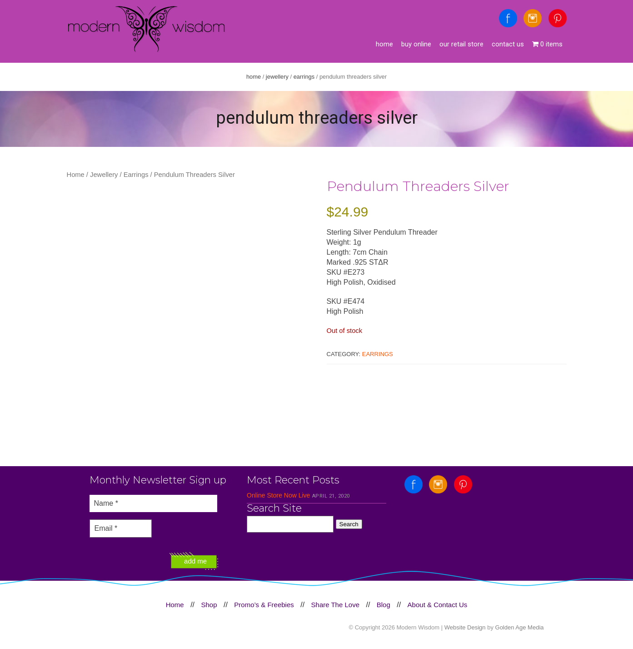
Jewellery (277, 76)
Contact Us (508, 44)
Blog (383, 605)
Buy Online (416, 44)
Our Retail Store (461, 44)
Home (384, 44)
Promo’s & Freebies (264, 605)
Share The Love (335, 605)
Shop (209, 605)
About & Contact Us (438, 605)
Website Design (465, 627)
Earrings (304, 76)
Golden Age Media (519, 627)
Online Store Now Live (278, 495)
